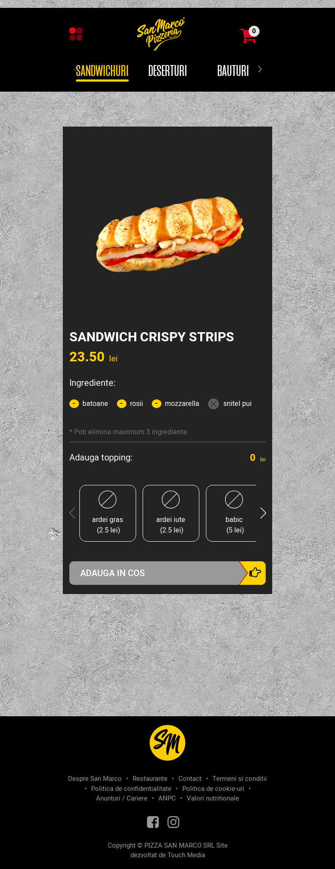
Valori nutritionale (213, 798)
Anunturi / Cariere (121, 798)
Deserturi (167, 71)
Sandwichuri (102, 71)
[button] (260, 69)
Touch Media (186, 855)
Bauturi (233, 71)
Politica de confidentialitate (131, 788)
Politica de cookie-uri (213, 788)
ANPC (167, 798)
